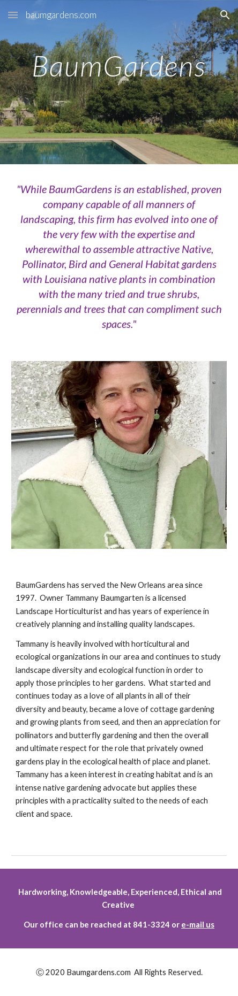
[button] (13, 14)
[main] (118, 89)
